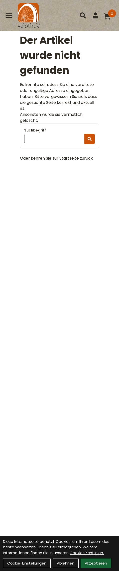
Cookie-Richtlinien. (87, 552)
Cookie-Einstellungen (26, 563)
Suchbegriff (35, 130)
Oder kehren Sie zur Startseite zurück (56, 158)
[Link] (9, 15)
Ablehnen (65, 563)
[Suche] (83, 15)
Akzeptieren (96, 563)
